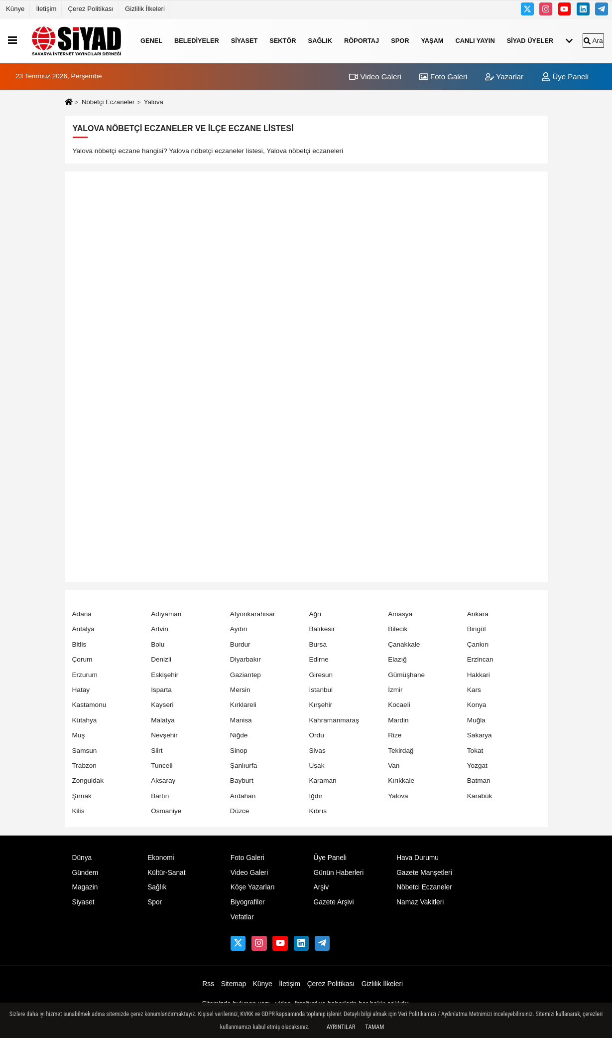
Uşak (316, 765)
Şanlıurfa (243, 765)
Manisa (241, 720)
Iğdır (315, 796)
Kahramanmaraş (334, 720)
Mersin (240, 689)
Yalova (398, 796)
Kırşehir (320, 704)
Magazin (85, 887)
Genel (151, 40)
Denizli (161, 659)
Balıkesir (322, 629)
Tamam (374, 1027)
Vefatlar (242, 917)
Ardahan (242, 796)
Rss (208, 984)
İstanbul (321, 689)
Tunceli (161, 765)
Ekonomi (160, 858)
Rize (394, 735)
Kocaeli (399, 704)
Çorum (82, 659)
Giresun (321, 675)
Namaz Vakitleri (420, 902)
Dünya (82, 858)
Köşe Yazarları (253, 887)
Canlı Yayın (474, 40)
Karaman (322, 780)
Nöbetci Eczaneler (424, 887)
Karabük (479, 796)
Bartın (160, 796)
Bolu (157, 644)
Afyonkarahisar (252, 614)
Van (393, 765)
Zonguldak (88, 780)
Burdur (240, 644)
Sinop (238, 750)
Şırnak (82, 796)
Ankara (478, 614)
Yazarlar (504, 76)
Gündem (85, 872)
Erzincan (480, 659)
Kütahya (84, 720)
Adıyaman (166, 614)
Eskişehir (164, 675)
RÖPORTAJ (361, 40)
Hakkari (478, 675)
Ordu (316, 735)
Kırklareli (243, 704)
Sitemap (233, 984)
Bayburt (241, 780)
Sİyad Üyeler (530, 40)
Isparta (161, 689)
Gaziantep (245, 675)
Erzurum (85, 675)
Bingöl (476, 629)
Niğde (239, 735)
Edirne (318, 659)
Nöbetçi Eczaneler (108, 102)
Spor (400, 40)
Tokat (475, 750)
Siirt (156, 750)
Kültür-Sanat (166, 872)
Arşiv (321, 887)
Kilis (78, 811)
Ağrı (315, 614)
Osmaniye (166, 811)
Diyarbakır (245, 659)
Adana (82, 614)
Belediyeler (196, 40)
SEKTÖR (282, 40)
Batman (478, 780)
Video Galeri (375, 76)
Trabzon (84, 765)
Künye (15, 8)
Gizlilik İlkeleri (145, 8)
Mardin (398, 720)
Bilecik (397, 629)
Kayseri (162, 704)
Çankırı (478, 644)
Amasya (400, 614)
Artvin (159, 629)
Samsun (84, 750)
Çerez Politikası (91, 8)
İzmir (395, 689)
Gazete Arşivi (333, 902)
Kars (474, 689)
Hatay (81, 689)
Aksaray (163, 780)
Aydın (238, 629)
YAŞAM (432, 40)
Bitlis (79, 644)
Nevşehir (164, 735)
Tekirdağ (400, 750)
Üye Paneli (565, 76)
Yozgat (477, 765)
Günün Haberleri (338, 872)
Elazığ (397, 659)
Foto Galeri (443, 76)
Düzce (239, 811)
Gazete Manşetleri (424, 872)
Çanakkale (404, 644)
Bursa (318, 644)
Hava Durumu (417, 858)
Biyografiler (248, 902)
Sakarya (479, 735)
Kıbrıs (318, 811)
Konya (477, 704)
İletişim (46, 8)
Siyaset (244, 40)
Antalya (83, 629)
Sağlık (320, 40)
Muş (78, 735)
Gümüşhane (406, 675)
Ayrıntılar (341, 1027)
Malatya (163, 720)
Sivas (317, 750)
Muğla (476, 720)
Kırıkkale (401, 780)
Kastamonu (89, 704)
